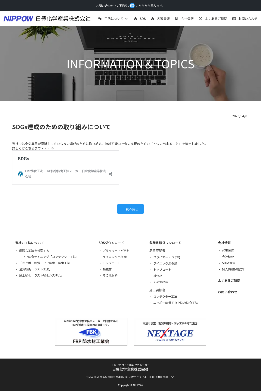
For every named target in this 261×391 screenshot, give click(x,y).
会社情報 (224, 242)
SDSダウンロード (111, 242)
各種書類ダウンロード (165, 242)
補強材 (107, 269)
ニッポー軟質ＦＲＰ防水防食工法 (175, 302)
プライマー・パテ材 (116, 250)
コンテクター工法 (165, 296)
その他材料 (110, 275)
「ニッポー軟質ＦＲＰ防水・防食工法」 (46, 263)
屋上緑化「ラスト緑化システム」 (41, 275)
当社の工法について (29, 242)
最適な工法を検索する (34, 250)
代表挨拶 (228, 250)
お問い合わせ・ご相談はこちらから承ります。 (130, 5)
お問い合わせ (227, 292)
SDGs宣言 (228, 263)
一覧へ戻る (130, 209)
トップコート (112, 263)
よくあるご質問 (229, 280)
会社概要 (228, 257)
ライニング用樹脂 (115, 257)
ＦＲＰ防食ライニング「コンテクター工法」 (49, 257)
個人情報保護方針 (234, 269)
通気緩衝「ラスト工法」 (35, 269)
